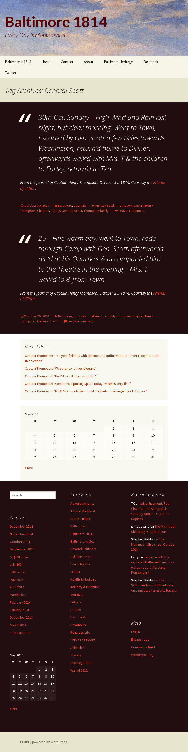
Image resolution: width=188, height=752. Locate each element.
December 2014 (21, 526)
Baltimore (65, 205)
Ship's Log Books (82, 640)
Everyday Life (80, 564)
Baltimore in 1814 (18, 61)
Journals (80, 205)
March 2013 (18, 625)
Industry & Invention (85, 587)
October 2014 (20, 541)
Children (43, 210)
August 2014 (19, 557)
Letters (75, 602)
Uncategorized (81, 663)
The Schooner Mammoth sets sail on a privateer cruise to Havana (154, 585)
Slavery (76, 655)
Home (45, 61)
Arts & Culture (80, 518)
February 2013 (20, 632)
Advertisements (82, 503)
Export (75, 572)
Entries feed (140, 639)
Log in (135, 632)
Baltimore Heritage (118, 61)
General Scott (72, 210)
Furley (55, 210)
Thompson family (96, 210)
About (88, 61)
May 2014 (16, 579)
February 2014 (20, 602)
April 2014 (17, 587)
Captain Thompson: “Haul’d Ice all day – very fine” (61, 376)
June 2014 (17, 572)
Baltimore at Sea (82, 541)
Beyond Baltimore (83, 549)
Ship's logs (78, 647)
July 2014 (16, 564)
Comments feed (143, 647)
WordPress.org (142, 654)
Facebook (150, 61)
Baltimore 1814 (81, 534)
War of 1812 (79, 670)
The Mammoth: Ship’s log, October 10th (153, 544)
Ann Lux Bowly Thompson (113, 205)
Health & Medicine (83, 579)
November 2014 (21, 534)
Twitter (10, 72)
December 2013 (21, 617)
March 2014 (18, 594)
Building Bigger (81, 556)
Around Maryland (82, 511)
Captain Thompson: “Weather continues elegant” (60, 368)
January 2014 (19, 610)
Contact (67, 61)
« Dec (29, 468)
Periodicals (78, 617)
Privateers (78, 625)
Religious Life (80, 632)
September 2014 (22, 549)
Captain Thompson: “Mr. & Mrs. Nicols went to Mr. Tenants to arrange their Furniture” (86, 391)
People (75, 609)
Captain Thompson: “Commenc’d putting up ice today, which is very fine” (78, 383)
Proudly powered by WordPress (43, 742)
